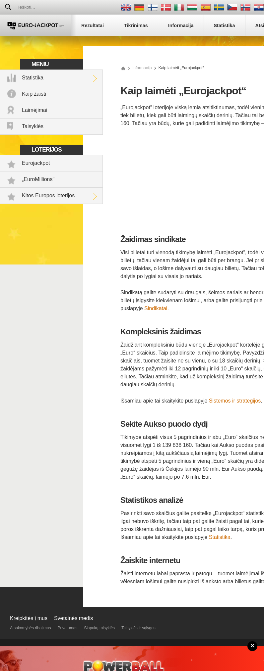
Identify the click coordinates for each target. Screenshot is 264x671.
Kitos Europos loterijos (48, 195)
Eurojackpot (36, 163)
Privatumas (67, 628)
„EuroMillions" (38, 179)
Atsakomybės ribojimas (30, 628)
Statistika (32, 77)
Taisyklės (32, 126)
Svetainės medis (73, 618)
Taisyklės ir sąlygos (138, 628)
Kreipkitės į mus (28, 618)
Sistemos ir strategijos (235, 401)
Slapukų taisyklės (99, 628)
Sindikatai (155, 308)
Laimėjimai (34, 110)
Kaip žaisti (34, 94)
